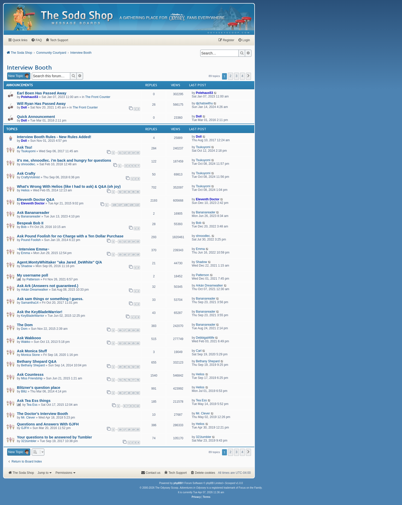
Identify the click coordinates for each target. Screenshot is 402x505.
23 (124, 343)
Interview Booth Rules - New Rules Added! (54, 137)
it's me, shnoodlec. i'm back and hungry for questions (64, 160)
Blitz (24, 391)
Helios (25, 190)
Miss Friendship (32, 378)
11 (120, 152)
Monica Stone (30, 355)
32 (120, 192)
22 (120, 343)
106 (114, 205)
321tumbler (28, 441)
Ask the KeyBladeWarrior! (39, 312)
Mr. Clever (28, 417)
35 (133, 192)
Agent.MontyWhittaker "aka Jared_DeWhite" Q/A (59, 262)
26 (137, 343)
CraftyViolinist (30, 177)
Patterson (32, 279)
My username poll (32, 275)
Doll (24, 107)
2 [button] (230, 76)
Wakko (25, 342)
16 (124, 254)
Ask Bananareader (33, 213)
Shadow (26, 266)
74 (120, 380)
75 (124, 380)
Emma (25, 253)
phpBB (177, 483)
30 (124, 367)
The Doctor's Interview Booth (42, 414)
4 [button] (242, 76)
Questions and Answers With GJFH (48, 424)
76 (129, 380)
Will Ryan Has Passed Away (41, 104)
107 (120, 205)
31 (129, 367)
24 (129, 343)
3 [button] (236, 76)
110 (137, 205)
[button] (248, 76)
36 (137, 192)
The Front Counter (97, 97)
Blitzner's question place (38, 388)
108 (126, 205)
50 (137, 393)
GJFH (25, 428)
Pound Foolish (31, 240)
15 (137, 152)
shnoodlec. (28, 164)
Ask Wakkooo (29, 338)
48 (129, 393)
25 (133, 343)
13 (129, 152)
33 (124, 192)
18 (133, 254)
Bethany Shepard (33, 365)
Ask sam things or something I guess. (50, 299)
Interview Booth (29, 67)
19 (137, 254)
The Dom (25, 325)
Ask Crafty (26, 173)
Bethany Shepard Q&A (36, 361)
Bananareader (31, 216)
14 (133, 152)
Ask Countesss (30, 374)
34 (129, 192)
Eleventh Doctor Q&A (35, 199)
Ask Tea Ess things (34, 401)
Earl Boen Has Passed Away (41, 93)
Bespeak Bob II (30, 223)
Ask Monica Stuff (32, 351)
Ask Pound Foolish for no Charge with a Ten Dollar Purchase (70, 236)
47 (124, 393)
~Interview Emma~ (33, 249)
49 (133, 393)
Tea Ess (31, 405)
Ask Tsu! (24, 147)
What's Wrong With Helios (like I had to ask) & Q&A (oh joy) (69, 186)
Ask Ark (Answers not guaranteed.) (47, 286)
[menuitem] (229, 33)
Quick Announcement (36, 117)
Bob (23, 227)
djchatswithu (204, 103)
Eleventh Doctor (33, 203)
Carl (199, 351)
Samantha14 (29, 302)
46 (120, 393)
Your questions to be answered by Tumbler (54, 437)
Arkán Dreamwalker (34, 289)
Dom (24, 329)
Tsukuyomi (28, 151)
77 (133, 380)
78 (137, 380)
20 (137, 330)
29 (120, 367)
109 (131, 205)
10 (137, 406)
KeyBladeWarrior (32, 315)
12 (124, 152)
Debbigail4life (205, 337)
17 (129, 254)
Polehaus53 (29, 97)
